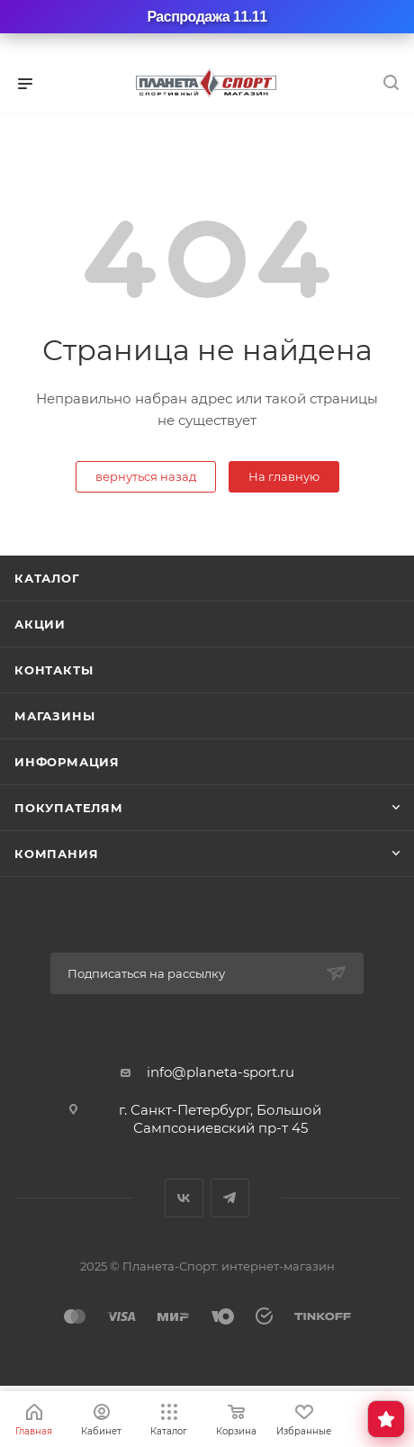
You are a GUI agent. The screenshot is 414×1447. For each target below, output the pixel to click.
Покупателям (68, 807)
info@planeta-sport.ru (220, 1072)
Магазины (54, 716)
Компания (56, 853)
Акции (40, 624)
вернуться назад (145, 476)
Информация (67, 762)
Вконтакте (184, 1198)
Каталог (47, 578)
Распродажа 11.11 (206, 16)
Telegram (230, 1198)
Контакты (53, 670)
